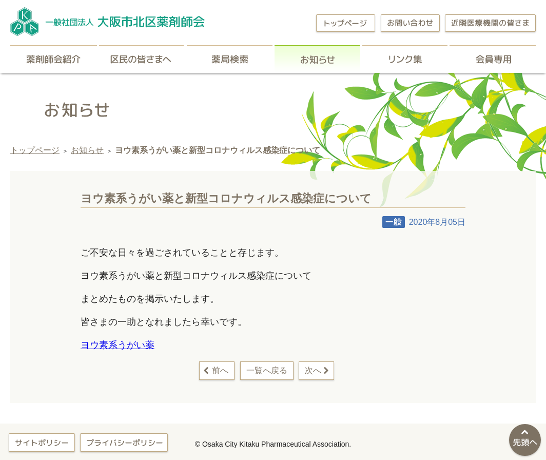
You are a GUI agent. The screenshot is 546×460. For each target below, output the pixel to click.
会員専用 (493, 59)
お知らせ (317, 59)
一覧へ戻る (266, 370)
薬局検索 (229, 59)
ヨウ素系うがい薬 (117, 345)
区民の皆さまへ (142, 59)
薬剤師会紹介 (53, 59)
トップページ (35, 150)
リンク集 (404, 59)
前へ (220, 370)
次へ (313, 370)
